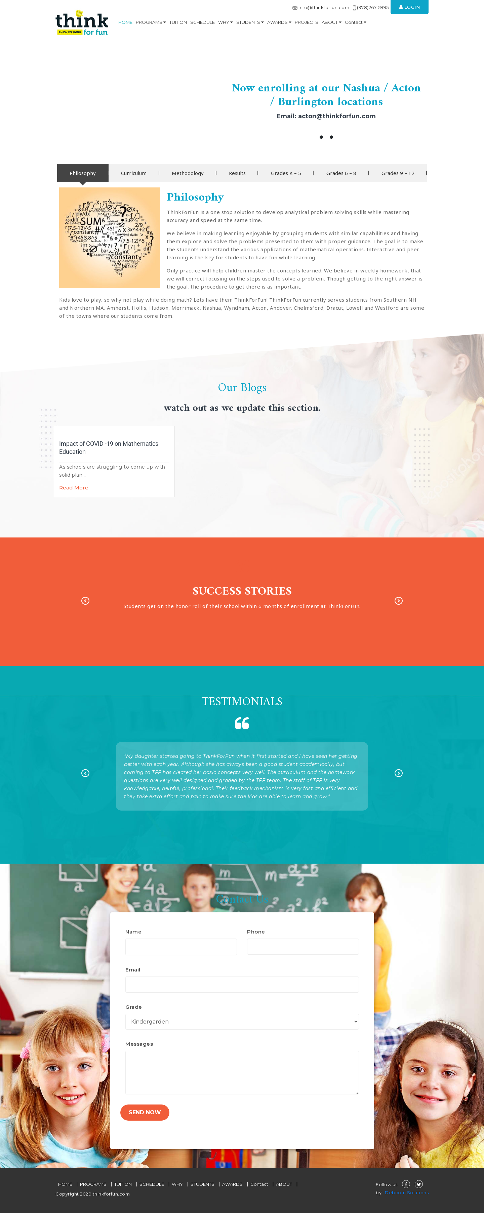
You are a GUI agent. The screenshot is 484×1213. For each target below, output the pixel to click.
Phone (256, 931)
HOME (125, 22)
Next (398, 601)
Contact (355, 22)
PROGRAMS (151, 22)
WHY (225, 22)
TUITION (178, 22)
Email (132, 969)
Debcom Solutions (407, 1192)
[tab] (83, 173)
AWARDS (279, 22)
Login (409, 7)
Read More (73, 487)
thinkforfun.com (110, 1194)
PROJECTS (306, 22)
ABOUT (331, 22)
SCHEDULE (202, 22)
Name (133, 931)
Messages (139, 1044)
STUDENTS (250, 22)
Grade (133, 1007)
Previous (85, 601)
